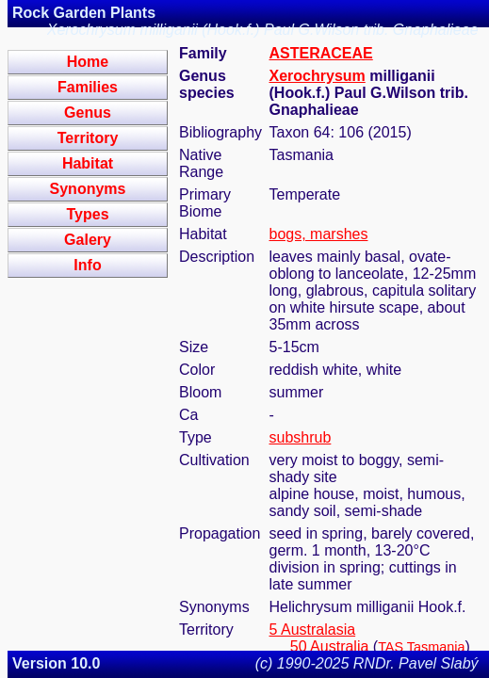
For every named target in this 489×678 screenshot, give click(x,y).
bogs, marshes (318, 234)
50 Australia (329, 646)
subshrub (300, 437)
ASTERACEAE (321, 53)
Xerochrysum (317, 76)
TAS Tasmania (421, 646)
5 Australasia (312, 630)
